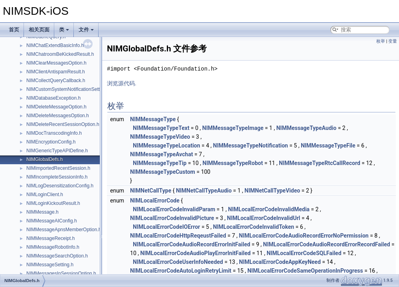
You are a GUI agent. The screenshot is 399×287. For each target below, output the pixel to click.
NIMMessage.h (42, 212)
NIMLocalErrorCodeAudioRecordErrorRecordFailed (326, 244)
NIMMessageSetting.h (49, 264)
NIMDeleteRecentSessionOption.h (62, 124)
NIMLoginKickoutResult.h (53, 203)
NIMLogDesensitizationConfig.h (59, 186)
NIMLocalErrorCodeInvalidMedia (269, 209)
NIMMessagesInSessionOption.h (61, 273)
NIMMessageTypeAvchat (161, 154)
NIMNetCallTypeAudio (204, 190)
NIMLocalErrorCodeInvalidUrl (263, 218)
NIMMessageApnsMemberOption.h (63, 229)
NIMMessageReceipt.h (50, 238)
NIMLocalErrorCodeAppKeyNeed (280, 262)
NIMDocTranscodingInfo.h (54, 133)
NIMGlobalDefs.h (44, 159)
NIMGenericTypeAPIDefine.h (57, 150)
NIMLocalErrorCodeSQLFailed (304, 253)
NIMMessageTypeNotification (250, 145)
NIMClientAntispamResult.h (55, 72)
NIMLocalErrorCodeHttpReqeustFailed (178, 235)
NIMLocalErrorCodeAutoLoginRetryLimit (180, 270)
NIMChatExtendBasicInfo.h (55, 45)
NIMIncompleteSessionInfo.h (56, 177)
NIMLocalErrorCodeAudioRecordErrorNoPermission (304, 235)
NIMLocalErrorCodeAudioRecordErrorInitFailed (191, 244)
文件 (86, 30)
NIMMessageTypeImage (232, 128)
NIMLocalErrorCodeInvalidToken (253, 227)
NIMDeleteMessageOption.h (56, 107)
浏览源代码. (121, 83)
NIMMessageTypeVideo (160, 137)
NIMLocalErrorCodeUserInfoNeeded (178, 262)
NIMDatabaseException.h (53, 98)
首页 (14, 30)
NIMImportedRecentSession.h (58, 168)
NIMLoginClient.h (44, 194)
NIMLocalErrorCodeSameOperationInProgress (305, 270)
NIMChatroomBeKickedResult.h (60, 54)
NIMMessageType (153, 119)
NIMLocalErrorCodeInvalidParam (174, 209)
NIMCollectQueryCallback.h (55, 80)
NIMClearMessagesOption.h (56, 63)
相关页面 (39, 30)
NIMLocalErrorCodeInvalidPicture (172, 218)
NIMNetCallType (150, 190)
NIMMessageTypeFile (328, 145)
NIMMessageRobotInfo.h (52, 247)
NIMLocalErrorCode (155, 200)
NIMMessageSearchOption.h (57, 256)
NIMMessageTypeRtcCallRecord (319, 163)
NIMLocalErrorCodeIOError (166, 227)
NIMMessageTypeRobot (233, 163)
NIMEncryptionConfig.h (50, 142)
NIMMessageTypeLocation (166, 145)
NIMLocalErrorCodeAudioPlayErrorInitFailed (195, 253)
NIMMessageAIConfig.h (51, 221)
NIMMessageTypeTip (159, 163)
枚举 (380, 41)
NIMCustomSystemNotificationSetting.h (68, 89)
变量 (392, 41)
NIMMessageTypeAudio (306, 128)
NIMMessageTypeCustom (162, 172)
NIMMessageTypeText (161, 128)
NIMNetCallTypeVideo (272, 190)
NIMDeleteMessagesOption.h (57, 115)
